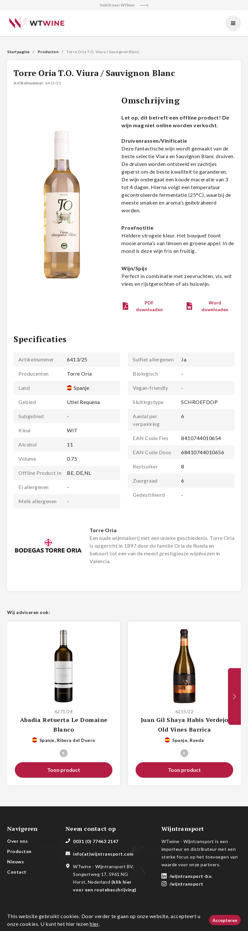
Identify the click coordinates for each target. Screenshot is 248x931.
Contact (16, 872)
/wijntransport (186, 884)
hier (94, 924)
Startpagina (18, 51)
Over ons (17, 841)
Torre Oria (103, 530)
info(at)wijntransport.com (103, 854)
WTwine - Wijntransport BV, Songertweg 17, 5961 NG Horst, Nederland (105, 878)
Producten (48, 51)
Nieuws (15, 861)
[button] (144, 306)
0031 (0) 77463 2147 (96, 841)
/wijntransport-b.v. (191, 876)
